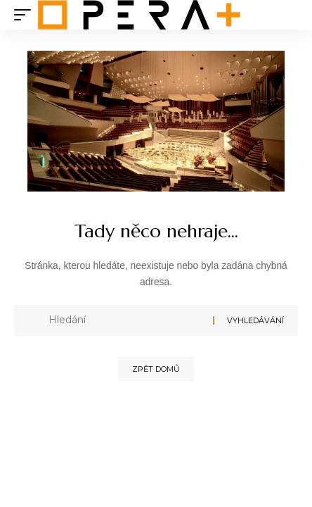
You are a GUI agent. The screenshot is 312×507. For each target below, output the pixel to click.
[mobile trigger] (26, 15)
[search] (288, 15)
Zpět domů (156, 369)
